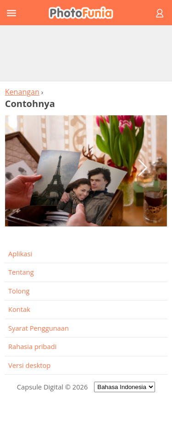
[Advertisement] (86, 53)
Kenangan (22, 92)
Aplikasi (20, 253)
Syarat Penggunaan (38, 328)
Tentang (21, 272)
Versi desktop (29, 365)
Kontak (19, 309)
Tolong (18, 290)
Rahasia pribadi (32, 346)
